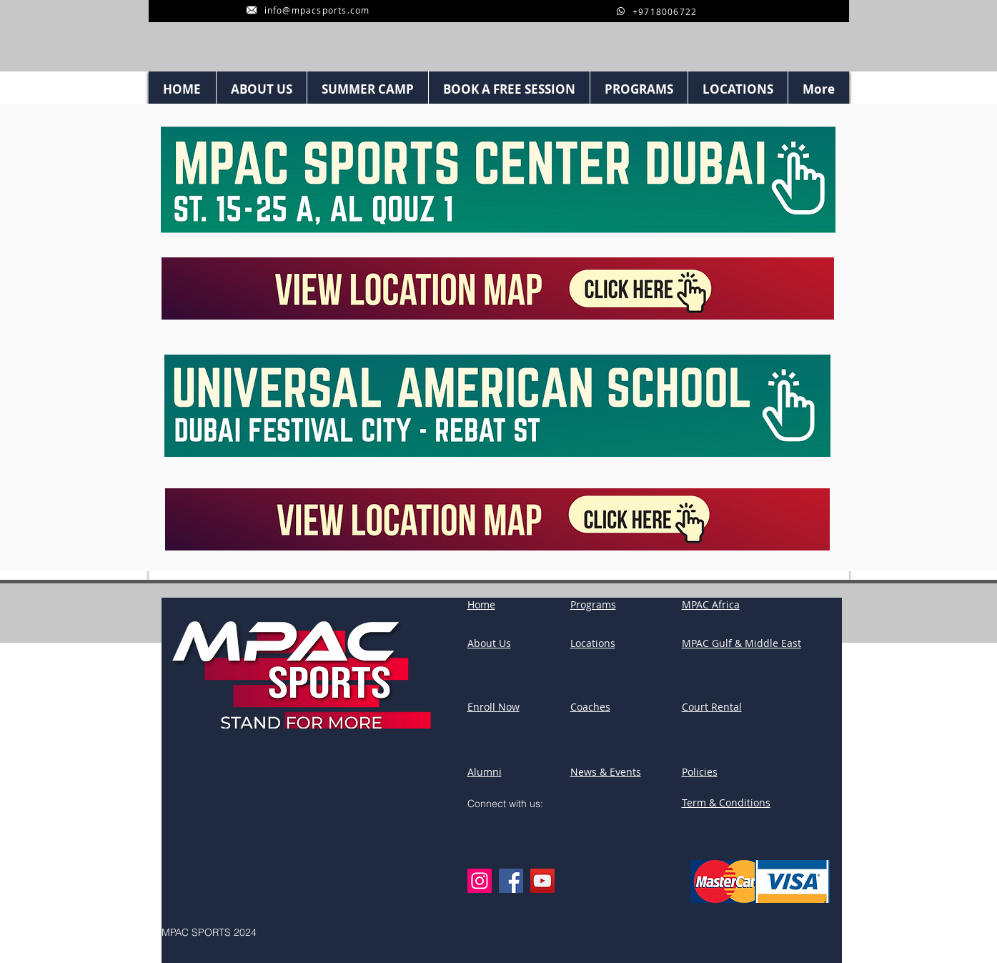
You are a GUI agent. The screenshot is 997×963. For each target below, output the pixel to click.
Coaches (590, 706)
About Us (489, 643)
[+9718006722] (657, 11)
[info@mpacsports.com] (308, 9)
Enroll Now (493, 706)
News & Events (605, 772)
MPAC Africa (711, 604)
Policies (700, 772)
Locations (592, 643)
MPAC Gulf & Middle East (741, 643)
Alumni (484, 772)
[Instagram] (479, 881)
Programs (593, 604)
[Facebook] (511, 881)
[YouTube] (542, 881)
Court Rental (712, 706)
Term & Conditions (726, 802)
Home (481, 604)
